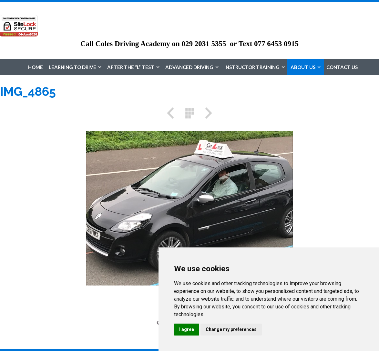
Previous (173, 113)
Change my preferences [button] (231, 329)
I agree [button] (186, 329)
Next (206, 113)
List (189, 113)
